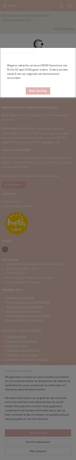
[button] (38, 91)
